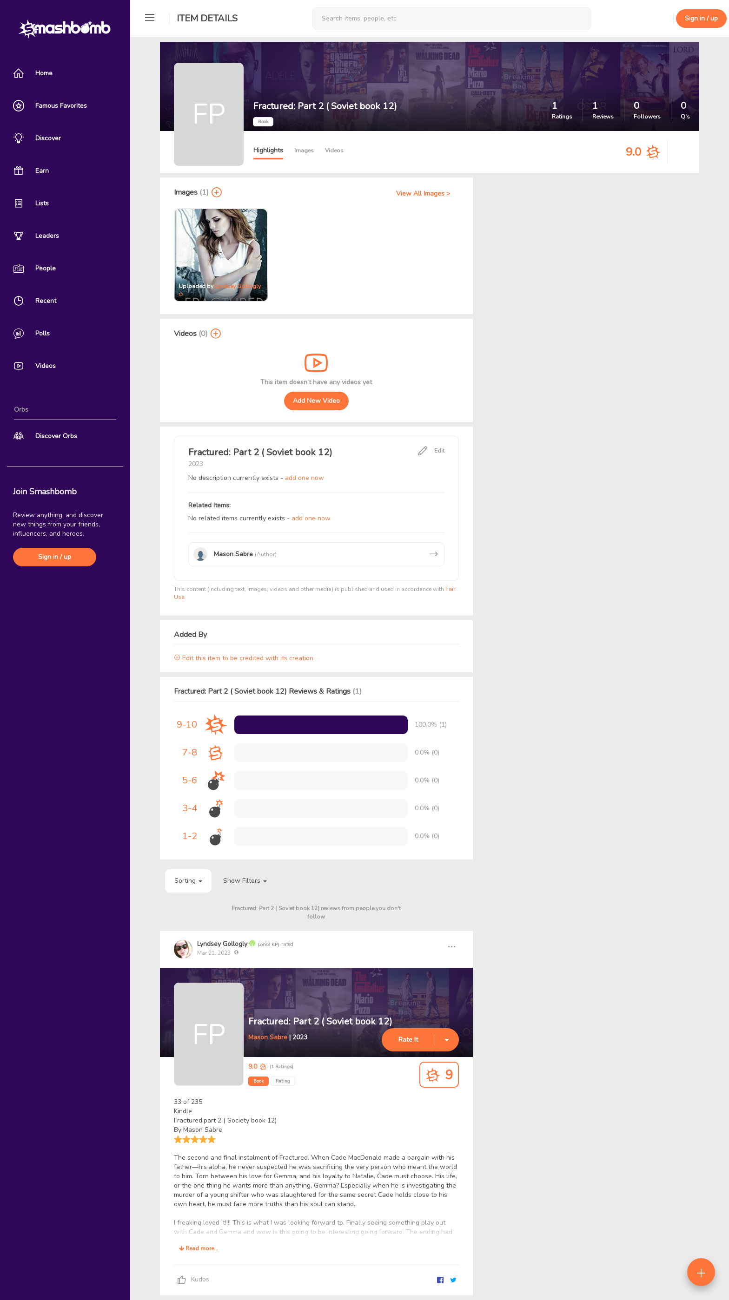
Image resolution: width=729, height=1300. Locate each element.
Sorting (188, 880)
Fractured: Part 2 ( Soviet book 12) (320, 1021)
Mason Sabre (267, 1037)
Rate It (408, 1039)
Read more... (198, 1248)
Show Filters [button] (245, 880)
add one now (304, 477)
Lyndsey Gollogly (238, 286)
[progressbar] (321, 725)
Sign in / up (54, 556)
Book (258, 1081)
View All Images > (423, 193)
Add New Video (316, 400)
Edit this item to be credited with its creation (243, 658)
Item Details (207, 18)
